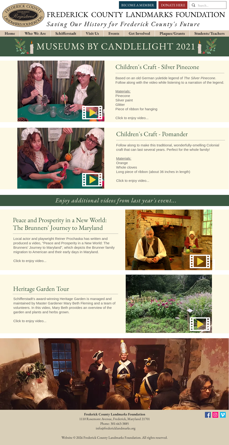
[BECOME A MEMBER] (138, 5)
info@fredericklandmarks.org (116, 428)
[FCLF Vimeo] (223, 415)
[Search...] (207, 5)
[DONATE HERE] (172, 5)
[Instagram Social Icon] (215, 415)
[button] (65, 33)
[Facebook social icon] (208, 415)
